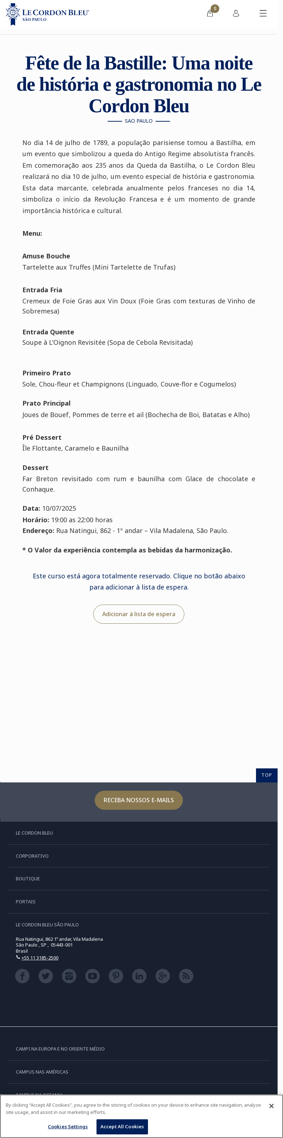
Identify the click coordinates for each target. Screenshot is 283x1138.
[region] (141, 1116)
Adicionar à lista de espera (138, 614)
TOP (266, 775)
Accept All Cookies (122, 1126)
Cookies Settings (68, 1126)
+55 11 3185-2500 (40, 957)
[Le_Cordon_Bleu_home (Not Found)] (47, 14)
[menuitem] (210, 14)
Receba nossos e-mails (139, 800)
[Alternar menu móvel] (263, 14)
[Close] (271, 1106)
